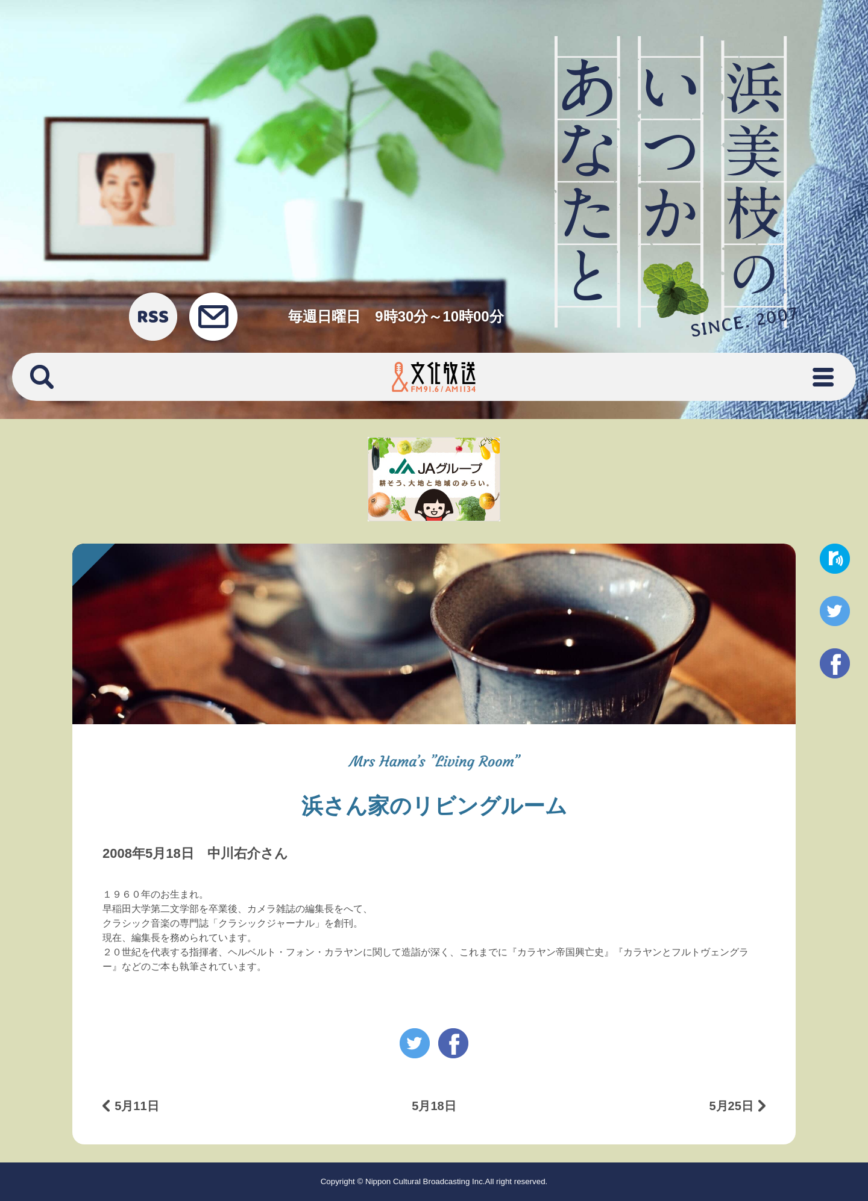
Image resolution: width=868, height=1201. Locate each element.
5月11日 (137, 1106)
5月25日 (731, 1106)
